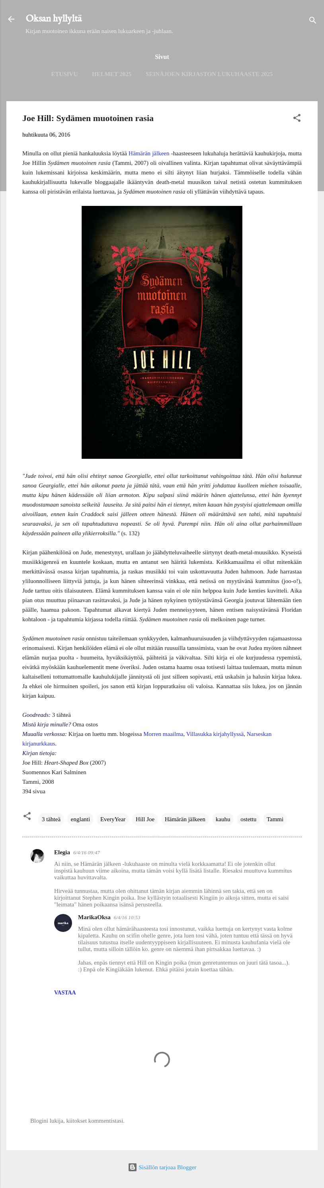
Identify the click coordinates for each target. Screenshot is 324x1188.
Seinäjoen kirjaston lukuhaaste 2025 (209, 74)
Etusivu (64, 74)
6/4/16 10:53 (127, 917)
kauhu (223, 819)
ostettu (248, 819)
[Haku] (313, 22)
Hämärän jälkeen (149, 153)
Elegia (62, 852)
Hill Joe (145, 819)
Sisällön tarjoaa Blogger (162, 1167)
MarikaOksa (94, 917)
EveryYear (112, 819)
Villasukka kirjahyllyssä (215, 734)
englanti (80, 819)
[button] (297, 119)
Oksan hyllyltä (53, 19)
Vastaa (65, 993)
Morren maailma (163, 734)
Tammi (275, 819)
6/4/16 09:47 (86, 852)
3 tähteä (51, 819)
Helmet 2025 (111, 74)
